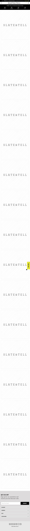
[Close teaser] (26, 269)
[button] (28, 265)
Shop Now (26, 0)
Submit (25, 503)
